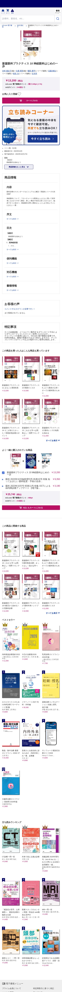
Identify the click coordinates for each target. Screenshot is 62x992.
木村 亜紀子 (20, 26)
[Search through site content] (27, 18)
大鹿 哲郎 (19, 71)
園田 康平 (31, 71)
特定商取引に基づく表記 (43, 988)
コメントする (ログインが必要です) (18, 309)
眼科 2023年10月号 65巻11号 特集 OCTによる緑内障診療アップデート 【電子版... (28, 487)
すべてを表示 (52, 440)
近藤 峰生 (52, 71)
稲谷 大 (16, 74)
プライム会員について (11, 988)
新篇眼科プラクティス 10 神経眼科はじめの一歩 (28, 473)
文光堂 (34, 74)
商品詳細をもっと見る (17, 167)
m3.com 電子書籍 (7, 26)
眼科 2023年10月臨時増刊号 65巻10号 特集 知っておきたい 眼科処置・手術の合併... (28, 480)
